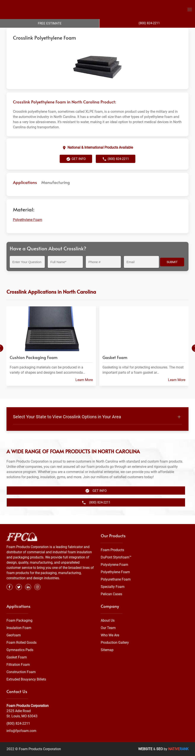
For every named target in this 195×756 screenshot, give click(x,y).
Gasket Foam (16, 657)
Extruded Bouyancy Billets (26, 679)
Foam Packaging (19, 620)
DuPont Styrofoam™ (116, 557)
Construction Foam (21, 672)
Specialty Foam (113, 587)
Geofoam (13, 635)
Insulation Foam (18, 628)
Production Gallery (115, 642)
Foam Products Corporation (25, 32)
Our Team (108, 628)
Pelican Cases (111, 594)
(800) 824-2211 (115, 168)
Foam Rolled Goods (21, 642)
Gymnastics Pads (19, 650)
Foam (50, 32)
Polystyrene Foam (114, 565)
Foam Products (112, 550)
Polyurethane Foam (116, 579)
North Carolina (95, 32)
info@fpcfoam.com (21, 731)
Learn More (84, 388)
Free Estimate (50, 23)
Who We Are (110, 635)
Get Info (76, 168)
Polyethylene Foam (70, 32)
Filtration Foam (18, 665)
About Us (108, 620)
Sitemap (107, 650)
